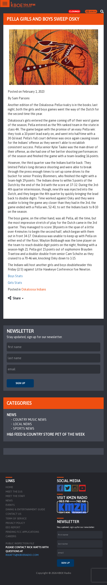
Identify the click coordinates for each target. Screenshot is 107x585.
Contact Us (13, 513)
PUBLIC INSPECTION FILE (20, 543)
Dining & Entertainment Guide (25, 509)
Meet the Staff (15, 496)
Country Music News (29, 419)
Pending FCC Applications (22, 531)
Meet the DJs (14, 491)
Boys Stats (15, 276)
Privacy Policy (15, 523)
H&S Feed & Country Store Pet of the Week (46, 434)
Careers (11, 536)
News (11, 415)
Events (10, 505)
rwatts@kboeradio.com (22, 555)
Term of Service (16, 518)
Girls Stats (15, 282)
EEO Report (13, 527)
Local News (22, 424)
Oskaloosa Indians (33, 289)
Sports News (23, 428)
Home (9, 487)
